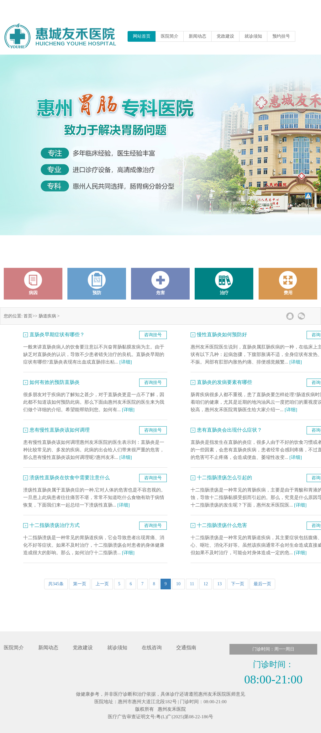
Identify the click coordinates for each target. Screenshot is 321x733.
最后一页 (262, 584)
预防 (97, 283)
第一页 (79, 584)
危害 (160, 283)
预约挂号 (281, 36)
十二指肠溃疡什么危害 (222, 525)
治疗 (224, 283)
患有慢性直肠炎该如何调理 (59, 430)
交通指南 (186, 647)
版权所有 (144, 709)
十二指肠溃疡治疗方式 (54, 525)
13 (219, 584)
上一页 (102, 584)
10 (178, 584)
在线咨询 (152, 647)
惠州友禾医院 (172, 709)
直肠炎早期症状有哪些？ (57, 334)
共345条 (56, 584)
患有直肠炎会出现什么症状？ (229, 430)
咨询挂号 (153, 334)
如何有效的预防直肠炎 (54, 382)
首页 (28, 316)
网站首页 (141, 36)
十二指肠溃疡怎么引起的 (224, 477)
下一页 (237, 584)
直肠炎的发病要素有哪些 (224, 382)
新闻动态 (197, 36)
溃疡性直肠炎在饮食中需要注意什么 (69, 477)
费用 (288, 283)
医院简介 (169, 36)
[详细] (125, 361)
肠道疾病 (47, 316)
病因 (33, 283)
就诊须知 (253, 36)
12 (205, 584)
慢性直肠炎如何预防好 (222, 334)
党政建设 (225, 36)
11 (192, 584)
